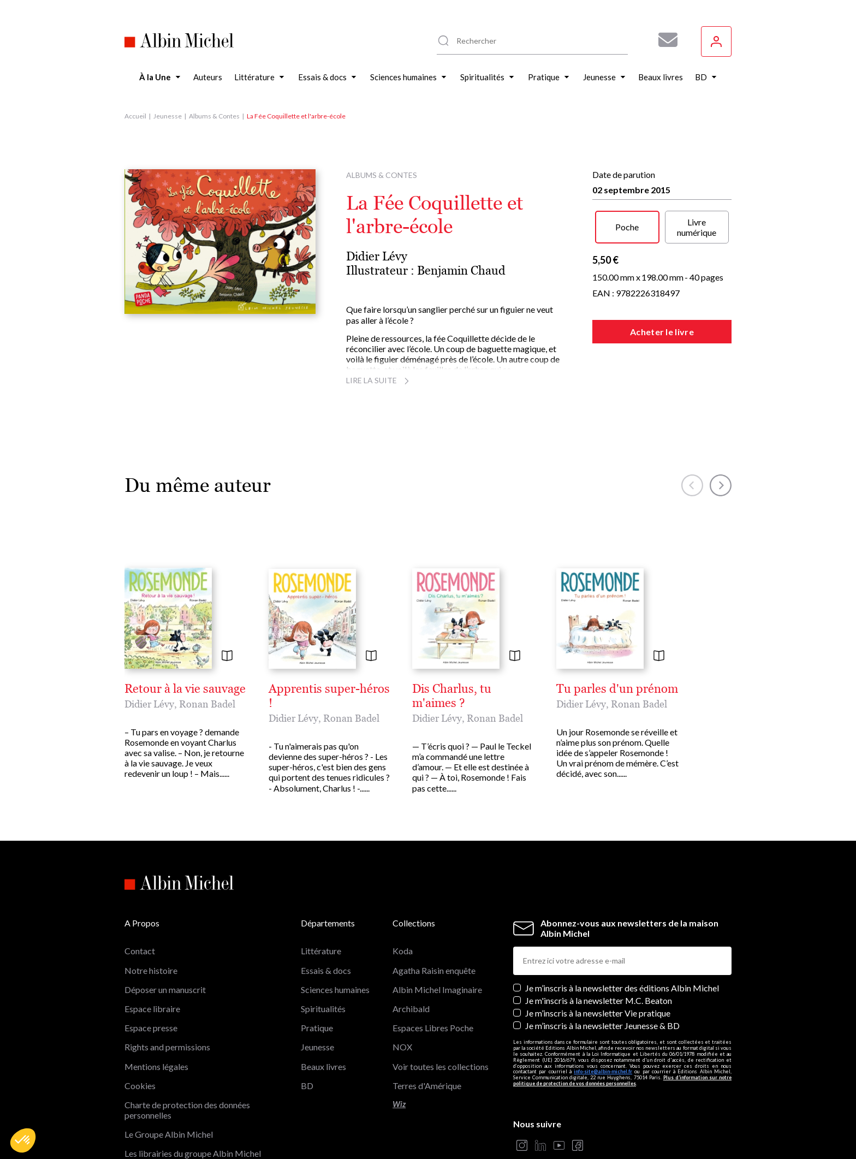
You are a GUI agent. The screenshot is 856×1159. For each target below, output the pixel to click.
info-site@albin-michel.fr (603, 1000)
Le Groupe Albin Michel (168, 1062)
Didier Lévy (376, 256)
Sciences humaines (335, 917)
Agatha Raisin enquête (434, 898)
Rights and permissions (167, 975)
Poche (627, 227)
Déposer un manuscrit (165, 917)
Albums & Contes (214, 116)
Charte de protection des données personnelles (187, 1037)
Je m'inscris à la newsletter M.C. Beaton (598, 928)
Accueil (135, 116)
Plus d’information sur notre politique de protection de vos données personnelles (622, 1008)
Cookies (140, 1013)
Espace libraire (152, 936)
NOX (402, 975)
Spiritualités (323, 936)
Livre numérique (696, 227)
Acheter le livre (662, 331)
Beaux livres (323, 994)
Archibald (411, 936)
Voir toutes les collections (441, 994)
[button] (23, 1140)
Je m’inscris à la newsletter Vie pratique (597, 941)
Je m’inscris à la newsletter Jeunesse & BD (602, 953)
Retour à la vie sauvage (185, 689)
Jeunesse (167, 116)
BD (307, 1013)
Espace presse (150, 955)
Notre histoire (150, 898)
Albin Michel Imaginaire (169, 1101)
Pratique (317, 955)
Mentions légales (156, 994)
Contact (139, 878)
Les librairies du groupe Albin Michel (192, 1082)
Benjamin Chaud (461, 270)
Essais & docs (326, 898)
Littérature (321, 878)
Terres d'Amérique (427, 1013)
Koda (403, 878)
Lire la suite (379, 380)
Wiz (399, 1032)
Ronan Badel (207, 704)
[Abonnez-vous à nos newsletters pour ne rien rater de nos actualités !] (663, 39)
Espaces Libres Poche (433, 955)
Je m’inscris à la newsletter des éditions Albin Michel (622, 916)
